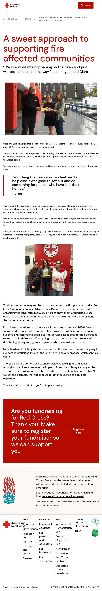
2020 (28, 18)
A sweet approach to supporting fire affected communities (63, 19)
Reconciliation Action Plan (72, 492)
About (26, 519)
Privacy (6, 587)
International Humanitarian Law (64, 527)
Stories (12, 18)
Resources (45, 519)
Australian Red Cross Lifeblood (62, 557)
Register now (78, 431)
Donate (86, 5)
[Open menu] (98, 5)
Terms (15, 587)
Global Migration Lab (61, 540)
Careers (28, 558)
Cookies (25, 587)
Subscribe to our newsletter (62, 569)
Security (35, 587)
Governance (30, 529)
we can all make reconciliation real (63, 496)
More (58, 519)
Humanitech (63, 548)
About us (28, 524)
